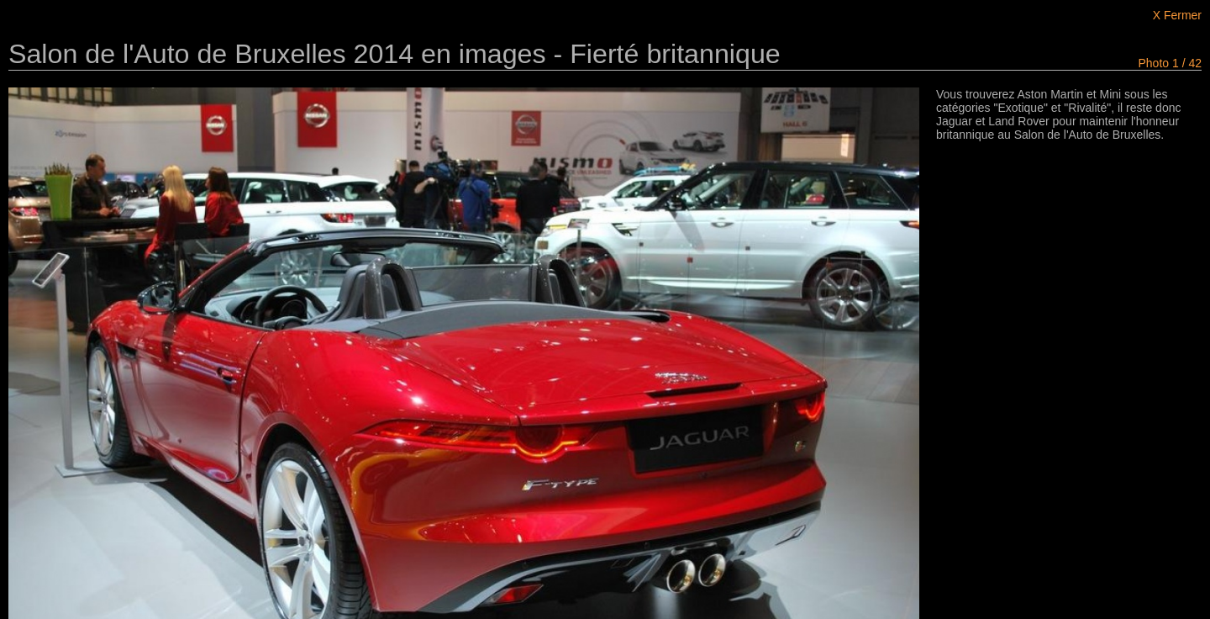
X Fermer (1177, 15)
